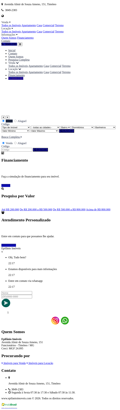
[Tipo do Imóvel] (15, 127)
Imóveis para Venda (13, 363)
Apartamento (29, 25)
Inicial (11, 50)
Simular (5, 185)
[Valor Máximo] (44, 131)
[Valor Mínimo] (15, 131)
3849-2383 (9, 44)
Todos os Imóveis (11, 25)
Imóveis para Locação (39, 363)
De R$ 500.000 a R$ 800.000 (69, 209)
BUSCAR (66, 131)
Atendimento (8, 245)
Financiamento (25, 37)
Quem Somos (8, 37)
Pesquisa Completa (19, 59)
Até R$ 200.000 (10, 209)
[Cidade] (45, 127)
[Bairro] (65, 127)
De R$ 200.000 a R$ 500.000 (36, 209)
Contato (5, 40)
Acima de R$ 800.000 (98, 209)
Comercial (48, 25)
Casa (39, 25)
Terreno (59, 25)
